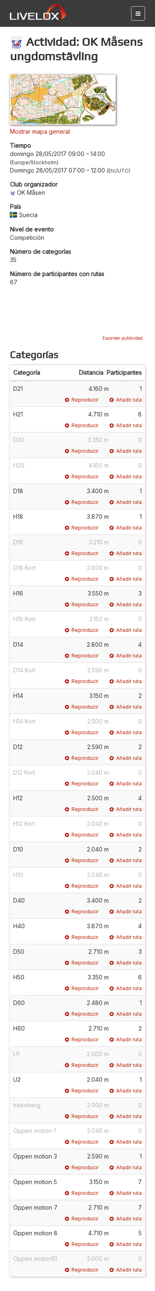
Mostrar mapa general (40, 131)
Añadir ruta (126, 400)
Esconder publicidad (123, 338)
